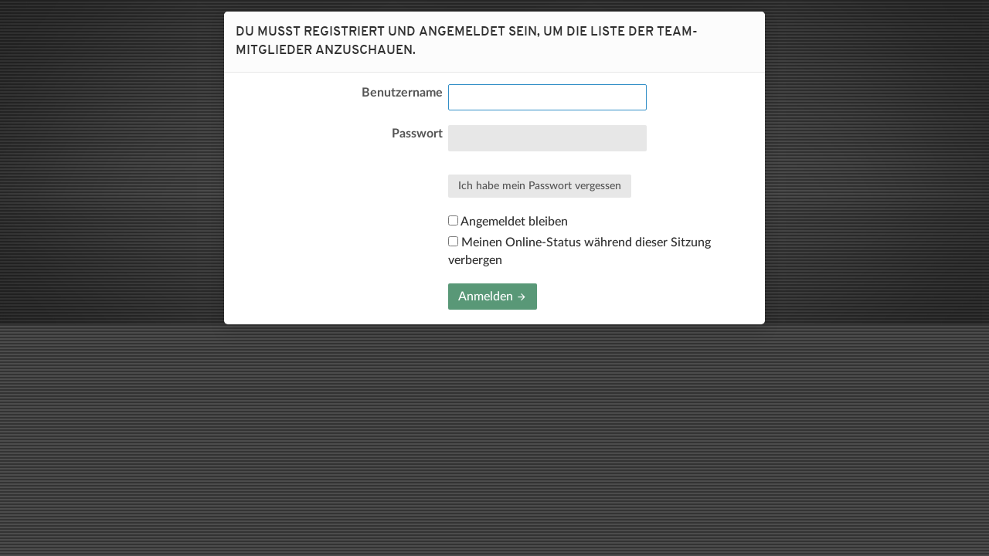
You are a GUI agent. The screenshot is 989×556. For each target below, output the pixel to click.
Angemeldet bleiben (508, 221)
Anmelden (492, 296)
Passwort (417, 133)
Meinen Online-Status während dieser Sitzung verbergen (579, 251)
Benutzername (402, 92)
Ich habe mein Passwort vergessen (539, 186)
